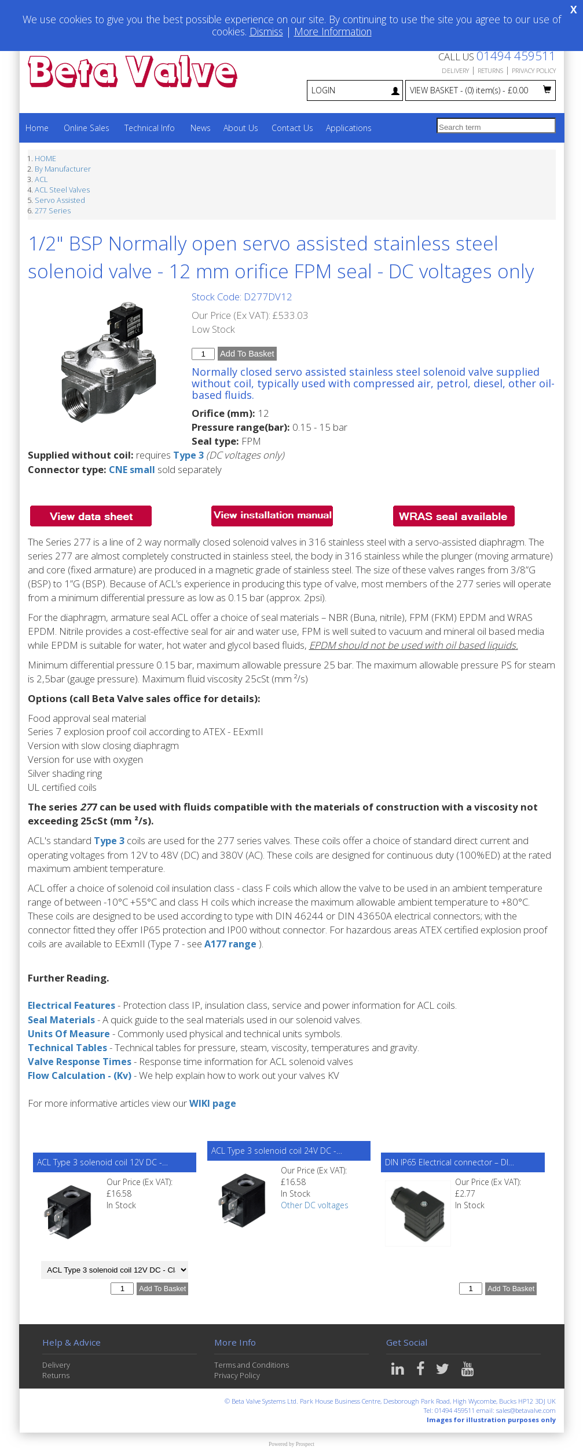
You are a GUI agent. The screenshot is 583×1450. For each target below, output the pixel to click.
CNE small (133, 468)
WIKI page (213, 1102)
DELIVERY (455, 70)
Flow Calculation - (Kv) (81, 1074)
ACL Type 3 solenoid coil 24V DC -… (276, 1149)
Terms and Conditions (251, 1364)
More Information (333, 31)
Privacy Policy (237, 1375)
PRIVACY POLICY (534, 70)
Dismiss (266, 31)
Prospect (305, 1443)
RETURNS (490, 70)
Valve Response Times (81, 1060)
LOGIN (355, 90)
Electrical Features (73, 1005)
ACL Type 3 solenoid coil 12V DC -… (102, 1161)
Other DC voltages (315, 1204)
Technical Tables (68, 1046)
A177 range (231, 943)
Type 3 (189, 454)
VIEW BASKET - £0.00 (480, 90)
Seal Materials (62, 1019)
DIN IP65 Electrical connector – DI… (449, 1161)
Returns (55, 1375)
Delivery (56, 1364)
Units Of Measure (70, 1033)
